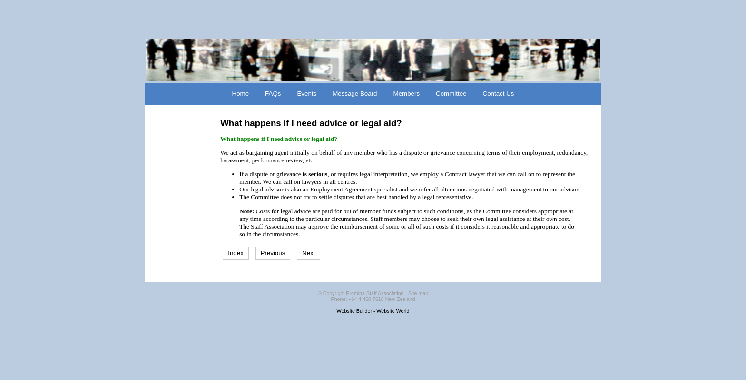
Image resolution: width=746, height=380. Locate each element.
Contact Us (498, 93)
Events (306, 93)
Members (406, 93)
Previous (273, 253)
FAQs (273, 93)
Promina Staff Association (374, 293)
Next (308, 253)
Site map (418, 293)
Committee (451, 93)
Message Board (355, 93)
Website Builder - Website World (373, 311)
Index (236, 253)
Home (240, 93)
